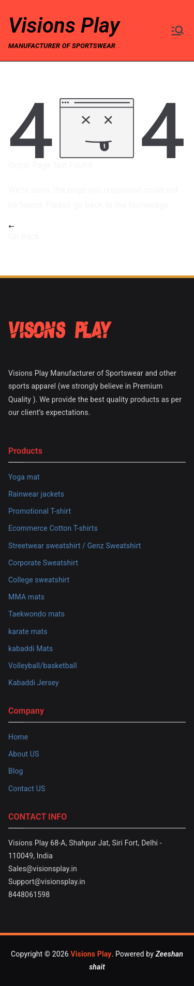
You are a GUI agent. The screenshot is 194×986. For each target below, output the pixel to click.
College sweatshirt (38, 580)
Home (18, 737)
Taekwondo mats (36, 614)
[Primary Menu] (177, 30)
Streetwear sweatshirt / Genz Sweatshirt (74, 546)
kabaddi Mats (30, 648)
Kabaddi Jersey (33, 683)
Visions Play (64, 25)
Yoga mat (24, 477)
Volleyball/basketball (42, 665)
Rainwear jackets (36, 494)
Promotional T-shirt (39, 511)
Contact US (26, 788)
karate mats (28, 631)
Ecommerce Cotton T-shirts (53, 528)
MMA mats (26, 597)
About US (23, 754)
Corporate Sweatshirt (43, 563)
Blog (15, 771)
